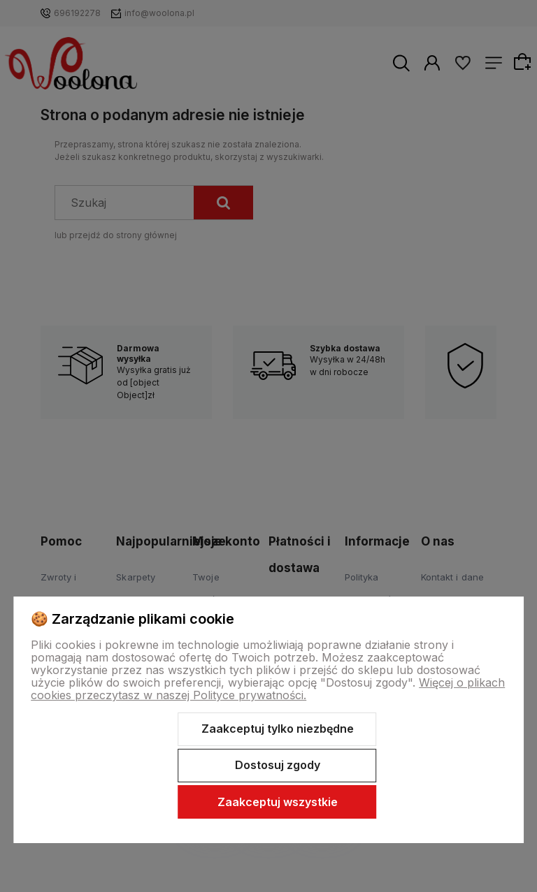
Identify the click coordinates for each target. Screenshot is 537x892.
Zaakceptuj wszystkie (277, 802)
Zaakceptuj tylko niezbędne (277, 729)
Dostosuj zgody (277, 765)
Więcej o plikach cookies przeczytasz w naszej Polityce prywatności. (268, 688)
